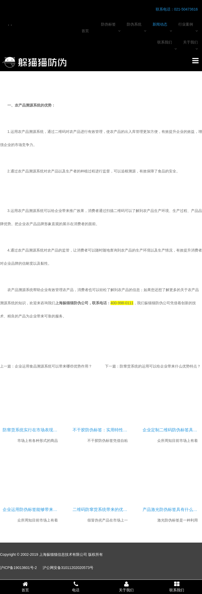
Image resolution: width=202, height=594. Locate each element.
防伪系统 (134, 24)
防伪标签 (108, 24)
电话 (75, 586)
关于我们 (190, 42)
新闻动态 (160, 24)
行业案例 (185, 24)
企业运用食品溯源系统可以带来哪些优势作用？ (53, 366)
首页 (85, 31)
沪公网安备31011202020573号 (68, 568)
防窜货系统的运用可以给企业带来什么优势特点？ (160, 366)
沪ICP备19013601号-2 (18, 568)
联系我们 (164, 42)
